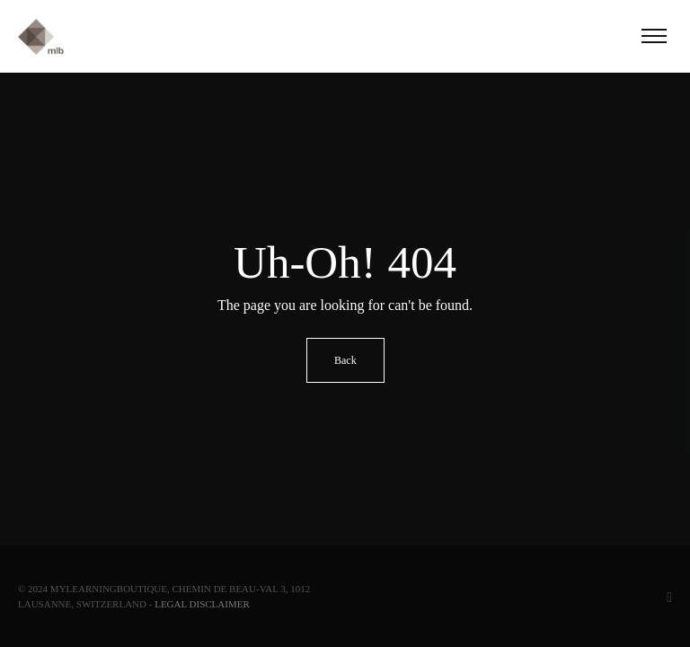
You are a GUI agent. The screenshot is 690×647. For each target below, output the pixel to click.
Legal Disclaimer (202, 603)
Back (345, 360)
